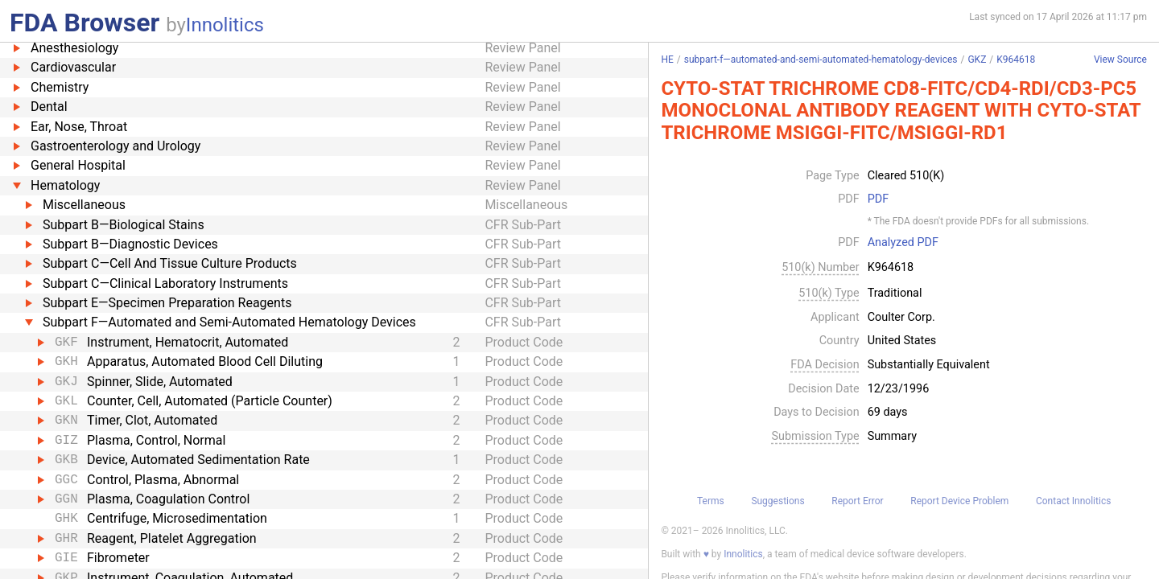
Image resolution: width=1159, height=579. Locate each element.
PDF (878, 199)
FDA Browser (84, 22)
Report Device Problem (959, 501)
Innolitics (225, 25)
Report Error (857, 501)
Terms (710, 501)
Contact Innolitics (1073, 501)
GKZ (976, 59)
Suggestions (777, 501)
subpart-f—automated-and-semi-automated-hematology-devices (821, 59)
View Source (1120, 60)
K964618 (1015, 59)
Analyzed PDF (903, 242)
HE (667, 59)
